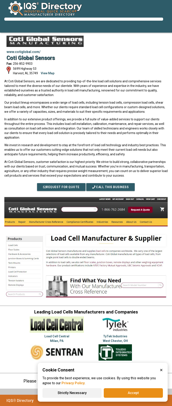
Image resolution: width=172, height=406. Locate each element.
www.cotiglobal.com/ (23, 52)
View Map (47, 73)
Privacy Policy (73, 383)
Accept (133, 393)
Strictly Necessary (72, 393)
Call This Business (110, 187)
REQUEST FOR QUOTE (61, 187)
